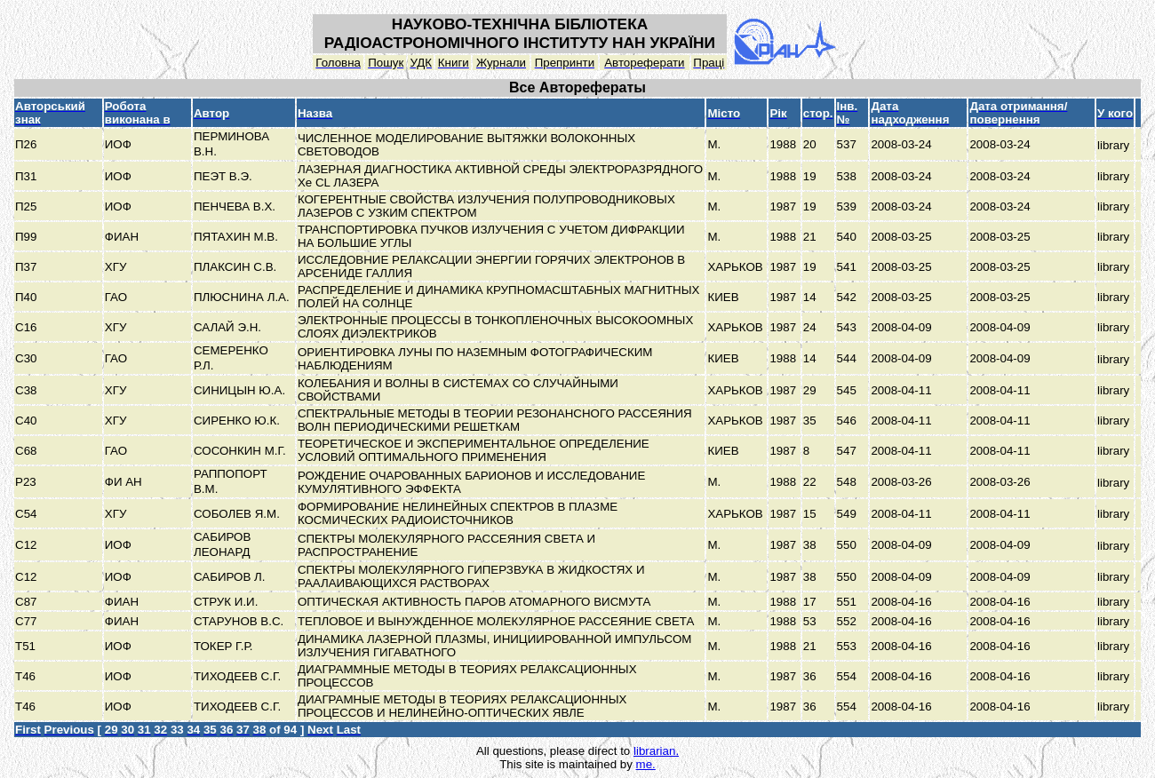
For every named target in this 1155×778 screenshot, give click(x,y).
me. (646, 764)
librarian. (656, 751)
